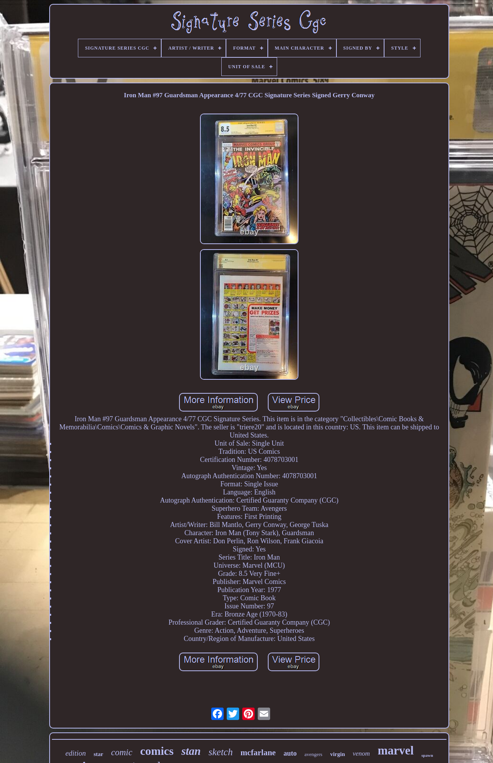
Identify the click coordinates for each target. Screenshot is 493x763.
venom (361, 753)
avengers (313, 754)
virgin (337, 754)
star (98, 754)
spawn (427, 755)
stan (191, 751)
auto (289, 753)
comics (157, 750)
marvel (396, 750)
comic (121, 752)
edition (76, 753)
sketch (221, 752)
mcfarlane (258, 752)
